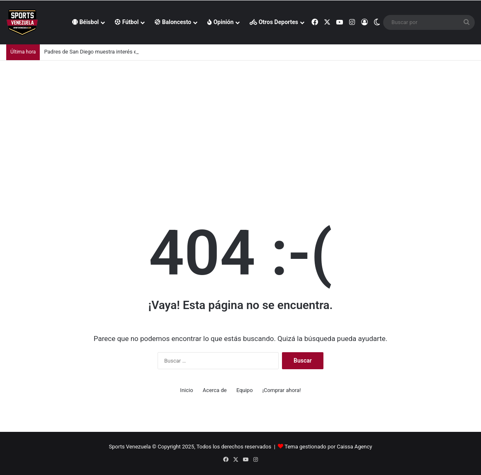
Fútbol (126, 22)
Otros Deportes (274, 22)
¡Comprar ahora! (281, 390)
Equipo (244, 390)
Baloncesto (173, 22)
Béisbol (85, 22)
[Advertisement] (240, 123)
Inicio (186, 390)
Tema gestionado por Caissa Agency (328, 446)
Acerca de (215, 390)
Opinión (220, 22)
